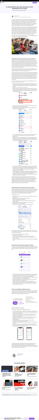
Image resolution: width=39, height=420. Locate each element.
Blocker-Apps (7, 395)
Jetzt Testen (35, 2)
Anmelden (26, 418)
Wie (3, 395)
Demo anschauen (21, 303)
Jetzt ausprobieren (16, 303)
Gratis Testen (32, 418)
